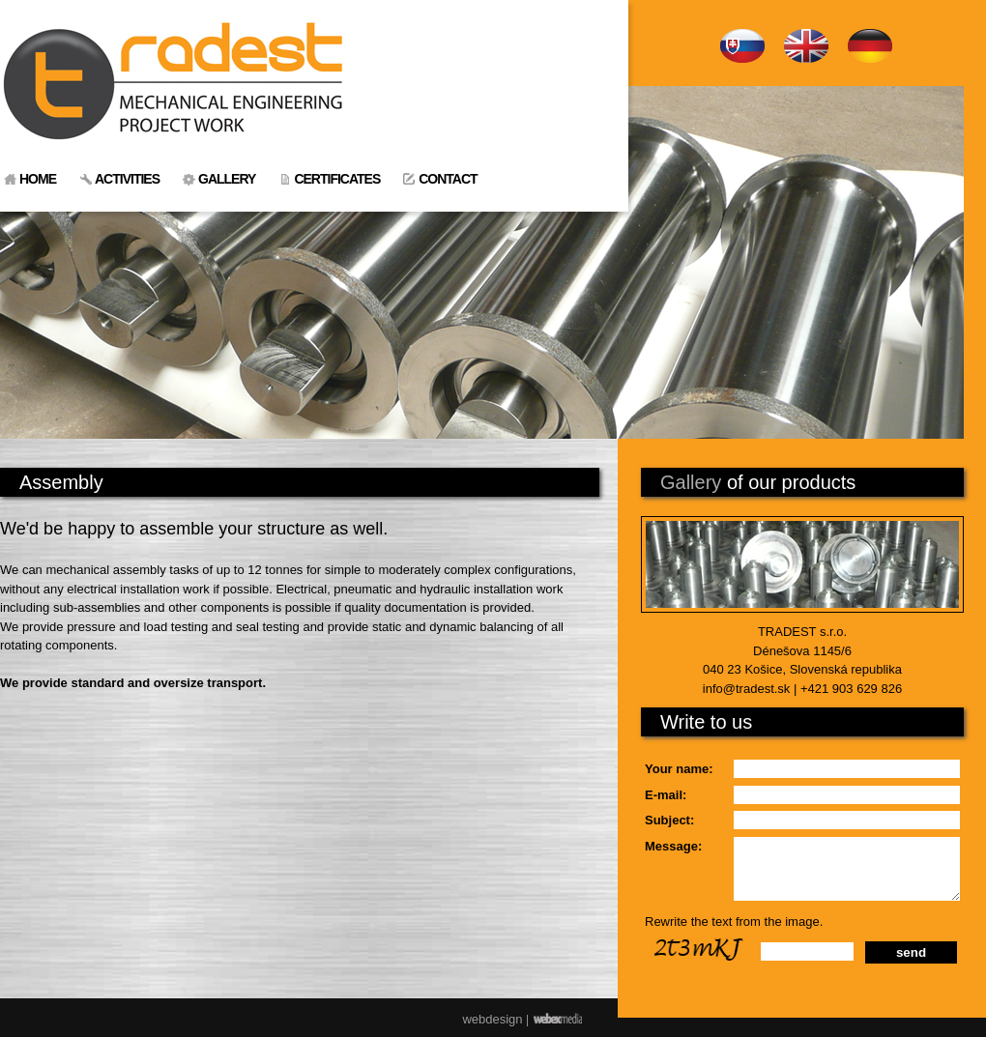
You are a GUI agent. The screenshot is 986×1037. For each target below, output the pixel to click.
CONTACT (448, 179)
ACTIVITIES (127, 179)
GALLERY (226, 179)
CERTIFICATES (337, 179)
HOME (37, 179)
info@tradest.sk (747, 688)
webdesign (492, 1019)
